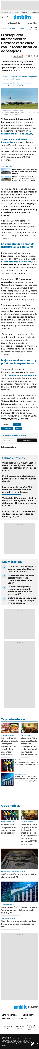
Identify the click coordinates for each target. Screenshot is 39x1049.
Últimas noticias (14, 23)
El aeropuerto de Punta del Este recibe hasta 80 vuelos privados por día (24, 171)
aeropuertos (7, 428)
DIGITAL (8, 1027)
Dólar (16, 12)
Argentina (22, 1019)
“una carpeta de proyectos (22, 375)
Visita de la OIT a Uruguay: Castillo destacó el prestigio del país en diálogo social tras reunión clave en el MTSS (19, 466)
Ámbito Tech (7, 1019)
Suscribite (27, 440)
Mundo (12, 28)
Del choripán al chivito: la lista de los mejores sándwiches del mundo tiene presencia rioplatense (9, 746)
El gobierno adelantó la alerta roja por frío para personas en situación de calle (19, 479)
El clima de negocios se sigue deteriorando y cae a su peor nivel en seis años (22, 600)
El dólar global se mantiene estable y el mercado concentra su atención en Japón (21, 579)
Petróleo (24, 12)
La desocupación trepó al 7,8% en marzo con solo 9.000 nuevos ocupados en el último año (18, 489)
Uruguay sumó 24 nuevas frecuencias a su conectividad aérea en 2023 (18, 84)
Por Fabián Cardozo (27, 845)
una (18, 261)
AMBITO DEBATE (31, 1027)
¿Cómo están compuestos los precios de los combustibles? (26, 763)
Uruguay (22, 28)
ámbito (3, 28)
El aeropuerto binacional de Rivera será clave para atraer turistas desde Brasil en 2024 (23, 179)
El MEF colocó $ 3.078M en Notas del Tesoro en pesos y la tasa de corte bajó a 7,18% (18, 514)
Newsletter (32, 1007)
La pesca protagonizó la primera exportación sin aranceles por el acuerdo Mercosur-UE (20, 590)
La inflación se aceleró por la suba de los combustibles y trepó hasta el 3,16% (22, 569)
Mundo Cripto (32, 23)
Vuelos (18, 428)
